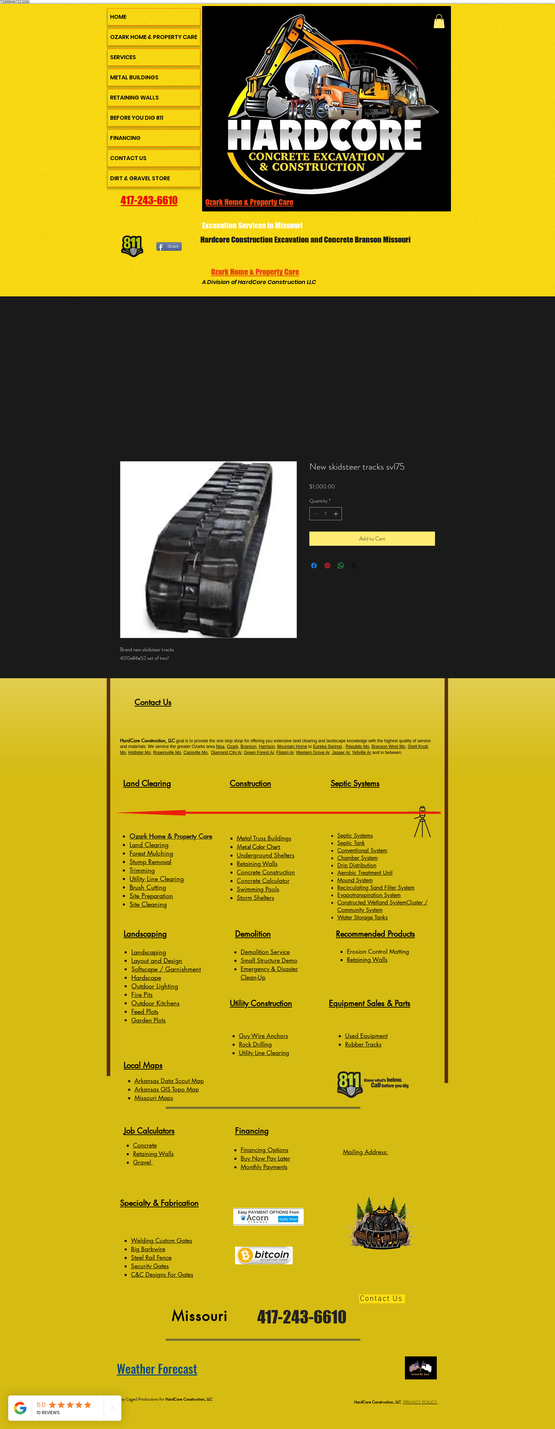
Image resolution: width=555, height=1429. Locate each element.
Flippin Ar (285, 752)
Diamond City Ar (226, 752)
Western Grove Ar (313, 752)
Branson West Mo (388, 746)
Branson (249, 746)
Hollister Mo (139, 752)
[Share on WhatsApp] (341, 565)
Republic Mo (357, 746)
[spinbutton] (325, 513)
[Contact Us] (382, 1298)
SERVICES (123, 57)
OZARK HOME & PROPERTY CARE (153, 37)
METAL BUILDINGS (134, 77)
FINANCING (125, 138)
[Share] (169, 246)
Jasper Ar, (341, 752)
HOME (118, 17)
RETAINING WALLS (134, 97)
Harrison (267, 746)
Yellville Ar (361, 752)
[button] (439, 21)
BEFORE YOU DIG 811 (136, 118)
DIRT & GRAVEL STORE (140, 178)
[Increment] (336, 513)
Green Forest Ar (259, 752)
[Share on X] (354, 565)
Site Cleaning (148, 904)
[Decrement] (314, 513)
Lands (139, 952)
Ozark (232, 746)
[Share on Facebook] (314, 565)
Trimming (142, 870)
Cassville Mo (195, 752)
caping (156, 952)
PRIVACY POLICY (420, 1402)
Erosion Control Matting (379, 951)
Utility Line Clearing (157, 878)
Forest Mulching (151, 853)
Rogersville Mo (167, 752)
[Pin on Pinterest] (327, 565)
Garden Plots (148, 1020)
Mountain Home (292, 746)
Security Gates (150, 1266)
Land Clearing (149, 844)
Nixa (220, 746)
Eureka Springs (327, 746)
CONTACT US (128, 158)
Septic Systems (355, 835)
